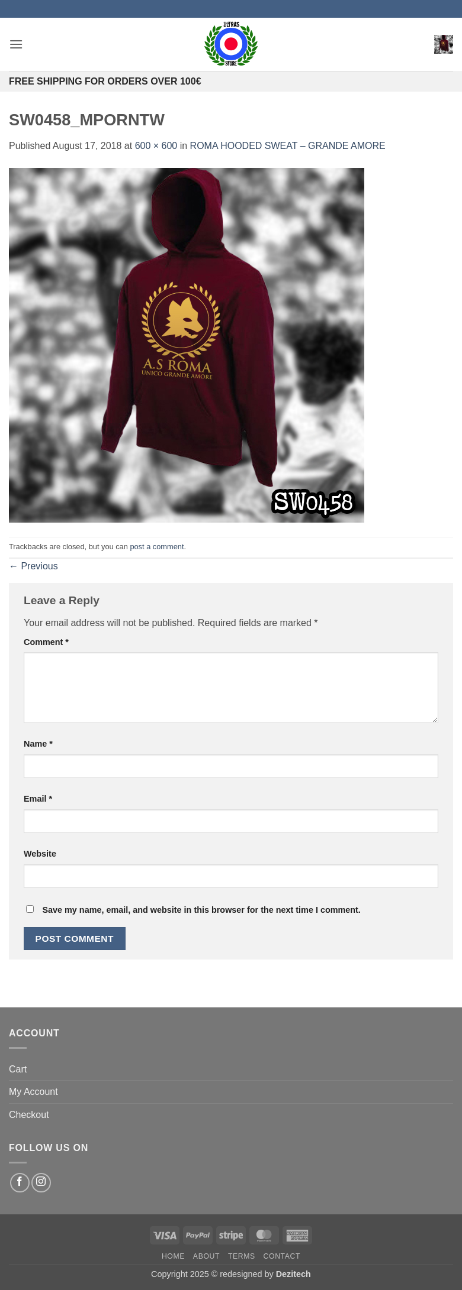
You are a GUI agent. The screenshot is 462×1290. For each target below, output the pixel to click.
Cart (18, 1069)
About (206, 1256)
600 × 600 (156, 146)
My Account (33, 1092)
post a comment (157, 546)
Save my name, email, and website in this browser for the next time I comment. (201, 910)
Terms (241, 1256)
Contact (282, 1256)
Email (38, 798)
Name (38, 743)
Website (40, 853)
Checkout (29, 1115)
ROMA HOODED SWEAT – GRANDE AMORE (288, 146)
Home (173, 1256)
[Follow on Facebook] (20, 1182)
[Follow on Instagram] (41, 1182)
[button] (16, 44)
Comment (46, 642)
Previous (33, 566)
